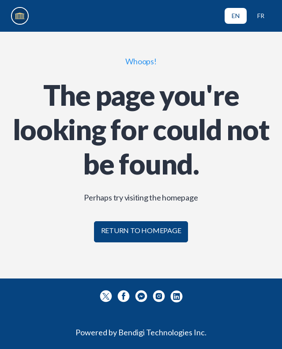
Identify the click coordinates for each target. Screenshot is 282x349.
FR (260, 15)
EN (236, 15)
